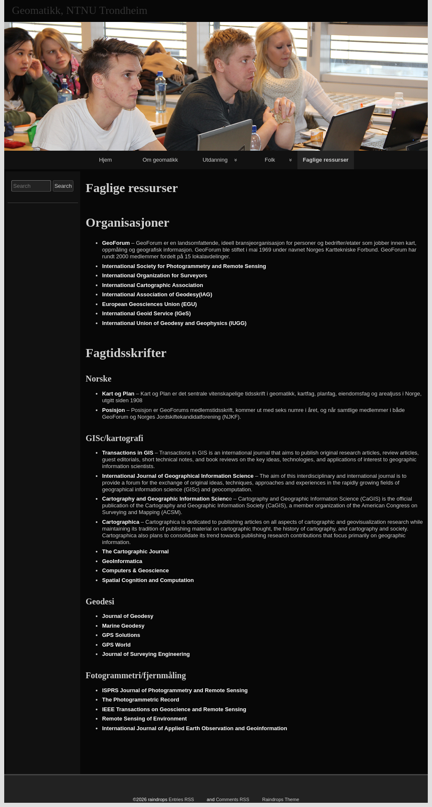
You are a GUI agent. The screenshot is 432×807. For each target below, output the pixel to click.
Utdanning (214, 160)
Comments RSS (232, 799)
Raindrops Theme (280, 799)
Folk (270, 160)
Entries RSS (181, 799)
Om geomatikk (160, 160)
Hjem (105, 160)
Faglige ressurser (325, 160)
